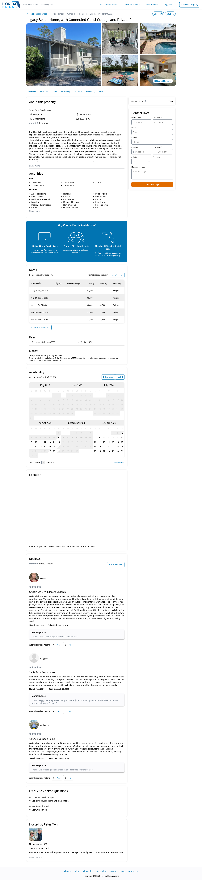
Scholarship (87, 871)
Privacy (122, 871)
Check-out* (157, 147)
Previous (109, 376)
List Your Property (189, 4)
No (70, 644)
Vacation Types (131, 4)
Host (101, 91)
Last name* (157, 117)
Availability (65, 91)
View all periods (38, 327)
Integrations (101, 871)
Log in (167, 4)
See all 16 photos (164, 81)
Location (78, 91)
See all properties (39, 13)
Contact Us (133, 871)
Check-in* (135, 147)
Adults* (134, 157)
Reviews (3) (90, 91)
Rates (55, 91)
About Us (68, 871)
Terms (113, 871)
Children (156, 157)
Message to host (138, 167)
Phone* (134, 137)
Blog (77, 871)
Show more (34, 165)
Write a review (115, 564)
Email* (134, 127)
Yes (58, 644)
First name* (136, 117)
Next (119, 376)
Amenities (44, 91)
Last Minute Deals (108, 4)
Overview (32, 91)
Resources (151, 4)
